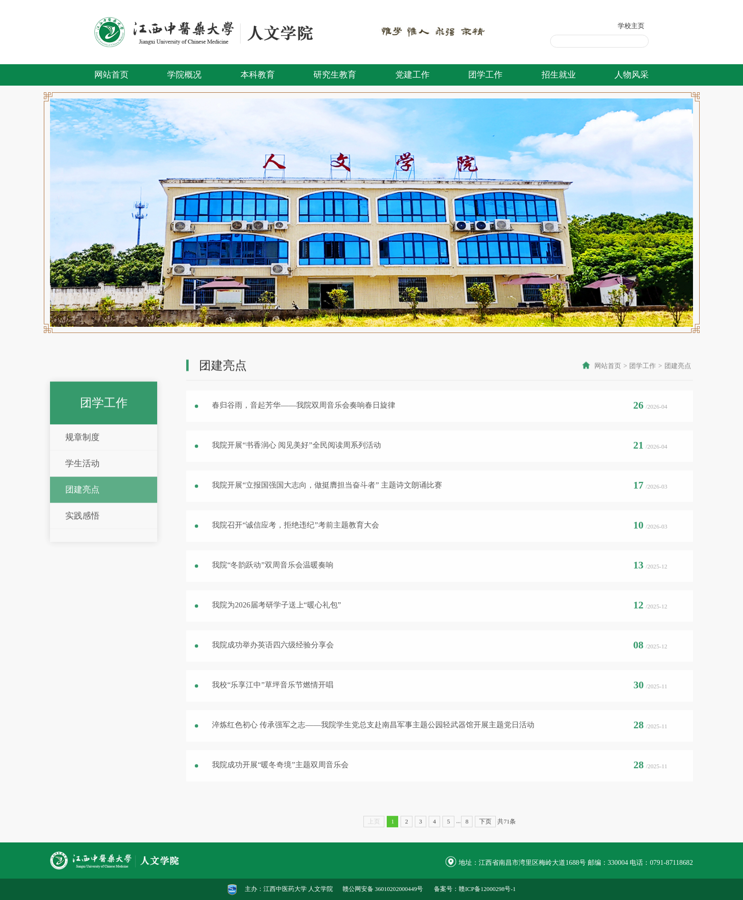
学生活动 (82, 529)
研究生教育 (334, 74)
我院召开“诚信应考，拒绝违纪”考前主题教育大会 (295, 538)
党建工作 (412, 74)
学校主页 (631, 25)
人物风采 (631, 74)
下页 (485, 841)
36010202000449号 (399, 889)
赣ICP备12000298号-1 (487, 889)
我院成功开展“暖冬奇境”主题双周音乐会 (280, 777)
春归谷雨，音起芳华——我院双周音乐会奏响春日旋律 (303, 418)
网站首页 (111, 74)
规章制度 (82, 503)
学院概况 (184, 74)
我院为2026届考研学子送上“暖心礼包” (276, 618)
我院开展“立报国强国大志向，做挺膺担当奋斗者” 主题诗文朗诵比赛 (327, 498)
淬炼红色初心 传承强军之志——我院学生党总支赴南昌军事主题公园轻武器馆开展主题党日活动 (373, 738)
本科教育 (258, 74)
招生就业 (559, 74)
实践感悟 (82, 581)
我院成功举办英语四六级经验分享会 (273, 658)
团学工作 (485, 74)
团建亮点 (82, 555)
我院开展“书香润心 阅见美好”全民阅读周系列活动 (296, 458)
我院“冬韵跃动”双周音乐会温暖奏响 (272, 578)
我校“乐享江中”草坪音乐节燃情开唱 (272, 698)
